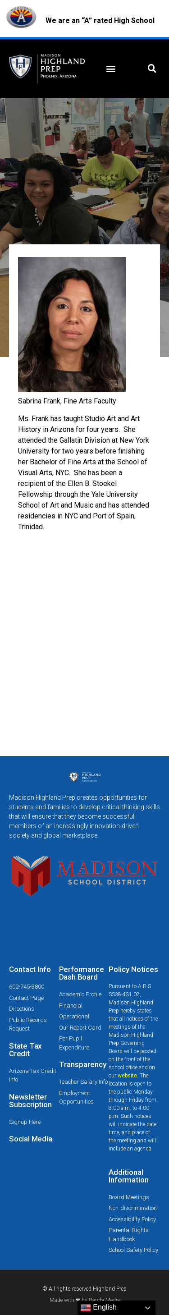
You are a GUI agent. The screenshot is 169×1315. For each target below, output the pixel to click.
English (98, 1307)
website (127, 1075)
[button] (111, 68)
